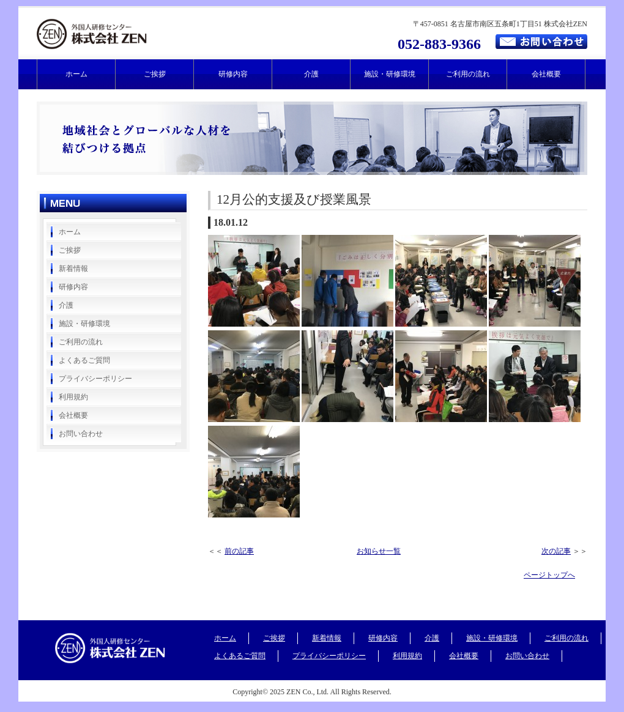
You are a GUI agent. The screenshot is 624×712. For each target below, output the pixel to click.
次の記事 (556, 551)
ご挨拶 (155, 74)
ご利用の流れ (468, 74)
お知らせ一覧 (379, 551)
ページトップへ (549, 575)
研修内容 (233, 74)
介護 (311, 74)
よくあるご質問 (84, 360)
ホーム (76, 74)
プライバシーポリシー (95, 378)
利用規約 (73, 397)
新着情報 (73, 268)
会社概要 (546, 74)
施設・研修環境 (389, 74)
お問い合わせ (81, 433)
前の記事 (239, 551)
